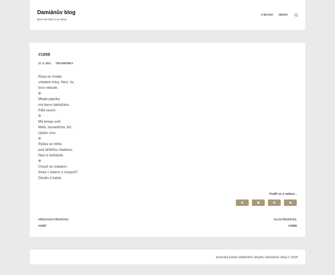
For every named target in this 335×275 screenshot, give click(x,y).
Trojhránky (64, 63)
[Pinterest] (274, 202)
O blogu (267, 14)
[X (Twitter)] (258, 202)
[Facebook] (242, 202)
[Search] (296, 15)
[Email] (290, 202)
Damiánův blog (56, 12)
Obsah (283, 14)
